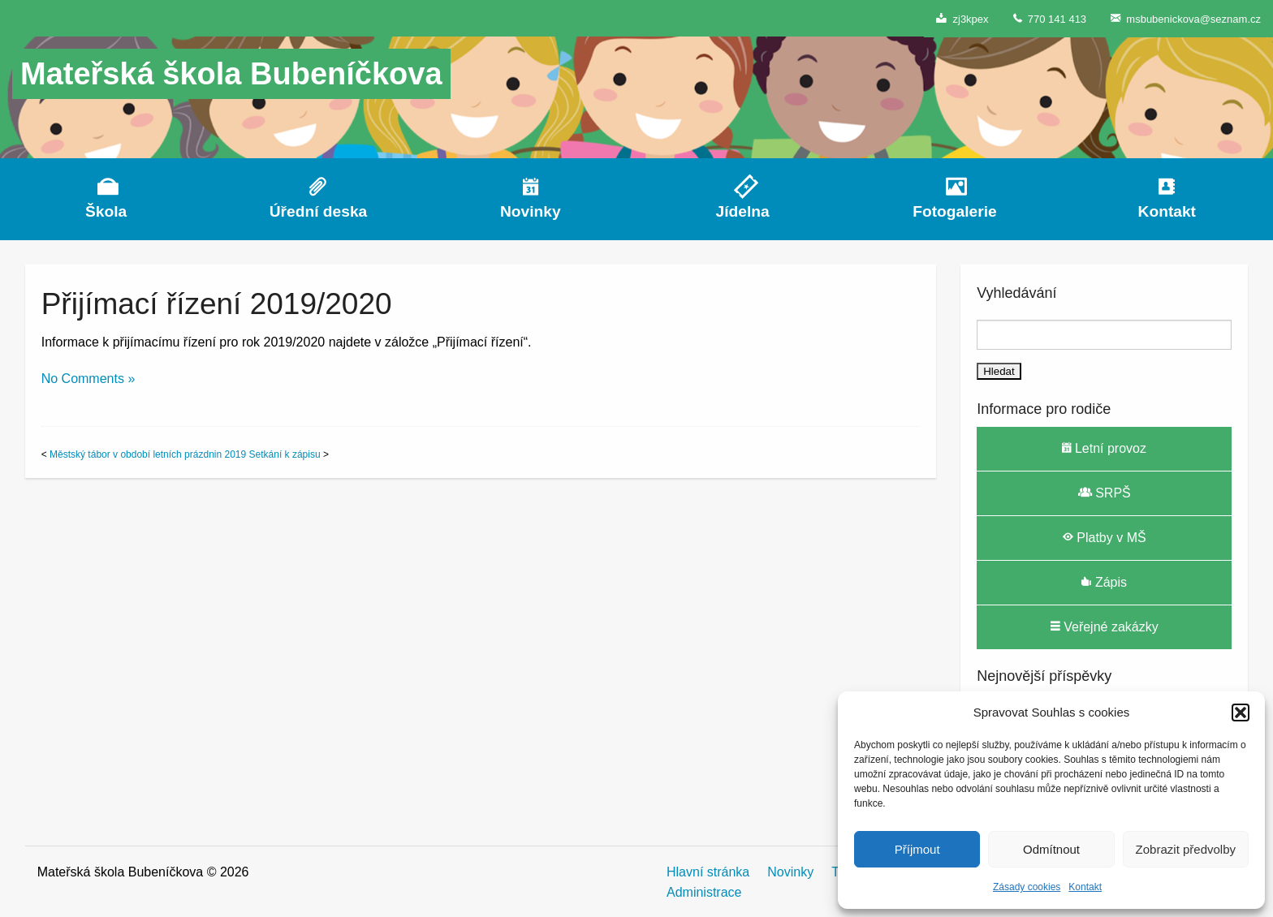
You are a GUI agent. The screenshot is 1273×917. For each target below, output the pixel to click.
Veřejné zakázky (1105, 626)
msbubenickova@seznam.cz (1186, 18)
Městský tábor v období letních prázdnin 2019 (148, 454)
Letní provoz (1104, 448)
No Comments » (88, 378)
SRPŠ (1104, 492)
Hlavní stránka (708, 872)
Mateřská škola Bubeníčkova (231, 74)
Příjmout (917, 849)
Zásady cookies (1026, 887)
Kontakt (1085, 887)
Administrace (704, 892)
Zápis (1104, 582)
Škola (106, 211)
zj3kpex (962, 18)
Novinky (530, 211)
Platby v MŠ (1104, 537)
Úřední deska (319, 211)
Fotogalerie (954, 211)
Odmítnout (1051, 849)
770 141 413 (1050, 18)
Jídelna (743, 211)
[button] (1240, 712)
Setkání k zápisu (285, 454)
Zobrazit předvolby (1186, 849)
